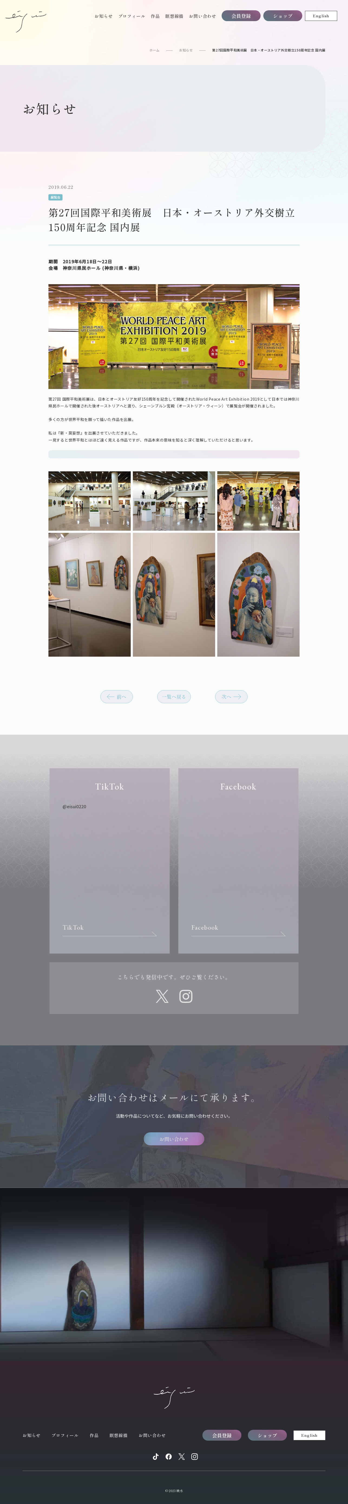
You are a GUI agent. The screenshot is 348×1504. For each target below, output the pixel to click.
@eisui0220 (74, 810)
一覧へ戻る (174, 700)
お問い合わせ (202, 16)
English (321, 15)
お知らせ (103, 16)
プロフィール (132, 16)
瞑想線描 (174, 16)
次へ (226, 700)
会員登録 (241, 15)
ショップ (283, 15)
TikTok (73, 931)
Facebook (205, 931)
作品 (155, 16)
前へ (121, 700)
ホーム (154, 50)
